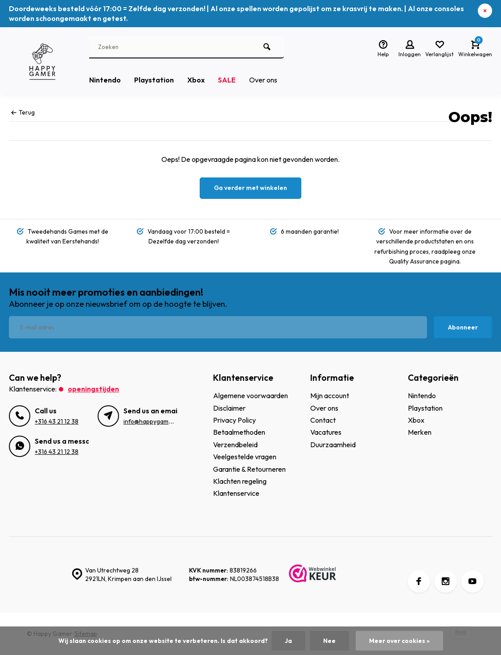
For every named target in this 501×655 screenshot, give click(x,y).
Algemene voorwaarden (250, 395)
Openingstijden (93, 388)
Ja (288, 641)
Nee (329, 641)
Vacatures (325, 432)
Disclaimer (229, 408)
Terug (23, 112)
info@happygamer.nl (152, 421)
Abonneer (463, 327)
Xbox (196, 79)
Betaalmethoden (239, 432)
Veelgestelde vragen (244, 456)
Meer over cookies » (399, 641)
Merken (419, 432)
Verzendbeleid (235, 444)
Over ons (263, 79)
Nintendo (105, 79)
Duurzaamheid (333, 444)
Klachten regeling (240, 481)
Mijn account (329, 395)
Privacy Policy (234, 420)
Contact (323, 420)
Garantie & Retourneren (249, 469)
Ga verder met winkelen (250, 188)
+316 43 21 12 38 (56, 421)
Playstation (154, 79)
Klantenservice (236, 493)
